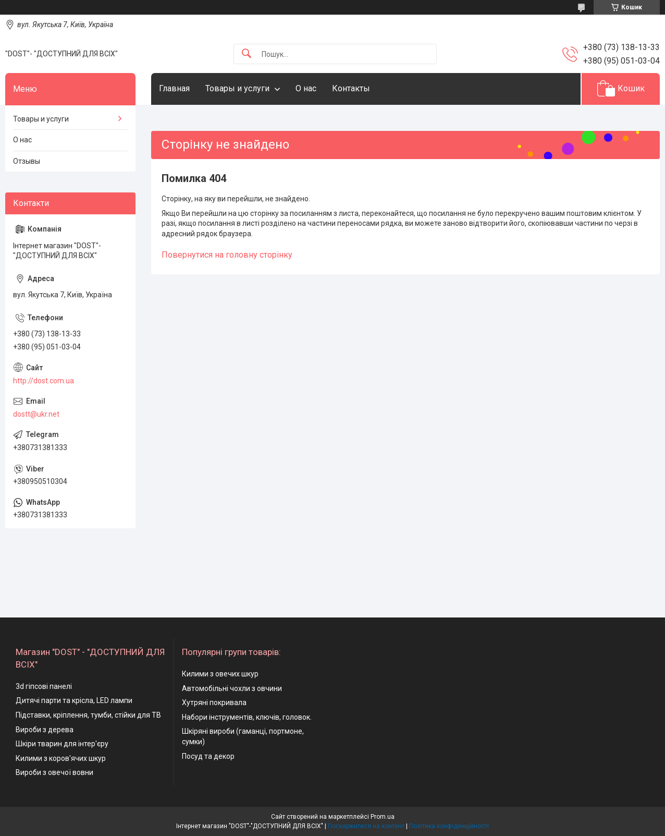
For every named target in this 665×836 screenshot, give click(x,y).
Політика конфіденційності (449, 826)
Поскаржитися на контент (366, 826)
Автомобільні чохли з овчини (232, 688)
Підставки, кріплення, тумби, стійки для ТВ (88, 715)
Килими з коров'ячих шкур (61, 758)
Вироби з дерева (44, 729)
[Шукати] (246, 54)
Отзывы (26, 161)
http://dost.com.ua (43, 381)
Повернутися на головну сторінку (227, 255)
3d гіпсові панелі (44, 686)
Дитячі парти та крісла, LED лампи (74, 700)
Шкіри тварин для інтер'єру (62, 744)
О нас (305, 88)
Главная (174, 88)
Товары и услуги (237, 88)
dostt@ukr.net (36, 414)
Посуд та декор (208, 756)
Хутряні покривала (214, 702)
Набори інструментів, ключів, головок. (247, 717)
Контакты (351, 88)
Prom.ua (383, 816)
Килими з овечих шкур (220, 674)
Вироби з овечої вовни (54, 772)
